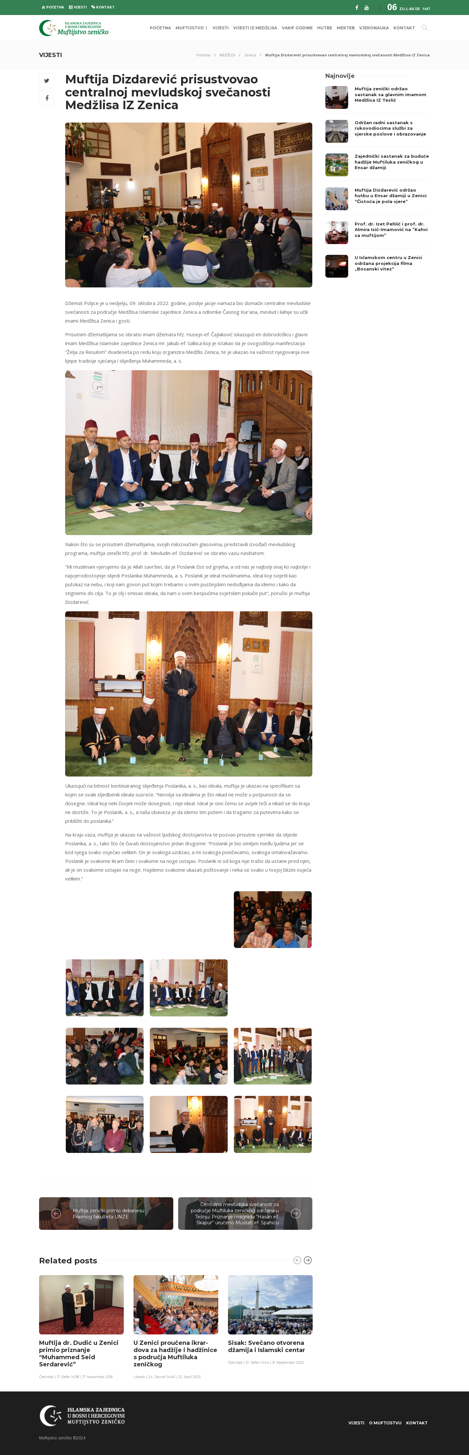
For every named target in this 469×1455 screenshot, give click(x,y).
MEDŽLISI (227, 54)
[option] (81, 1327)
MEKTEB (346, 27)
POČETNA (160, 27)
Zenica (250, 54)
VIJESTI (221, 27)
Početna (203, 54)
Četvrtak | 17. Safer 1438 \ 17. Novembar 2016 (76, 1377)
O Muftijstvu (385, 1422)
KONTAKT (404, 27)
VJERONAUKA (374, 27)
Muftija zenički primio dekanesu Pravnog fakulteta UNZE (108, 1214)
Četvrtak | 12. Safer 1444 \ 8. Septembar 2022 (266, 1362)
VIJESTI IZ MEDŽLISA (255, 27)
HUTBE (324, 27)
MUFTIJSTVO (190, 27)
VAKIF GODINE (297, 27)
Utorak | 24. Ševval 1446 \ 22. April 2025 (167, 1377)
